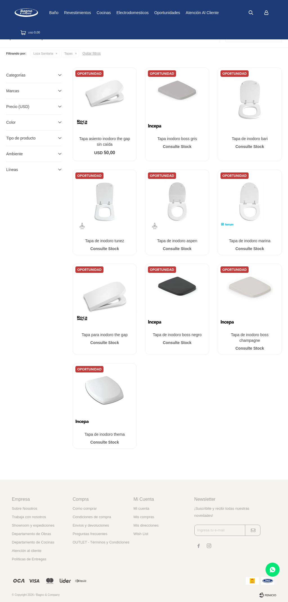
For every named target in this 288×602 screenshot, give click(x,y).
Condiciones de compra (92, 517)
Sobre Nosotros (24, 508)
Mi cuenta (141, 508)
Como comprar (85, 508)
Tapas (68, 53)
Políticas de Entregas (29, 559)
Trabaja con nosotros (29, 517)
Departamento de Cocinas (33, 542)
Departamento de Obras (31, 534)
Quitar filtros (91, 53)
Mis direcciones (146, 525)
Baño (73, 12)
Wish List (140, 534)
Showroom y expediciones (33, 525)
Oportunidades (187, 12)
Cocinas (123, 12)
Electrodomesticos (152, 12)
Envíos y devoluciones (91, 525)
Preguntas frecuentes (90, 534)
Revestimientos (97, 12)
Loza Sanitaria (43, 53)
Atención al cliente (221, 12)
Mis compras (143, 517)
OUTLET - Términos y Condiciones (101, 542)
